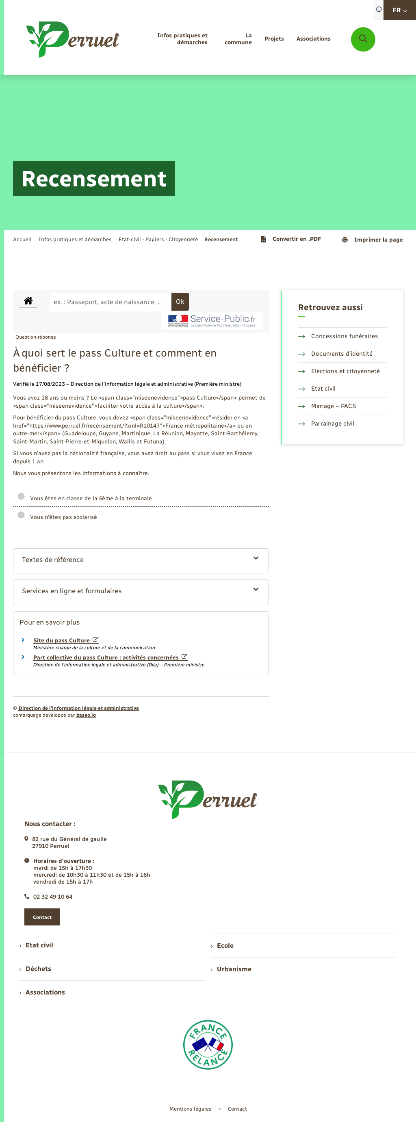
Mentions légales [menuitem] (190, 1109)
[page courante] (221, 239)
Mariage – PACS (327, 406)
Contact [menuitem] (237, 1109)
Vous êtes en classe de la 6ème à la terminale (84, 498)
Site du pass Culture (65, 640)
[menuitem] (171, 39)
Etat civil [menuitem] (36, 945)
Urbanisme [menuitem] (231, 969)
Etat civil (317, 388)
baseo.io (86, 715)
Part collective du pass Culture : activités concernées (110, 657)
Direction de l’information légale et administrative (79, 708)
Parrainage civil (326, 423)
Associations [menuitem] (42, 992)
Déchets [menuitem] (35, 969)
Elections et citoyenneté (339, 371)
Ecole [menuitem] (222, 945)
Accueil (22, 239)
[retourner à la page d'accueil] (72, 39)
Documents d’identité (335, 353)
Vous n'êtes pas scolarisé (57, 517)
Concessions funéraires (338, 336)
